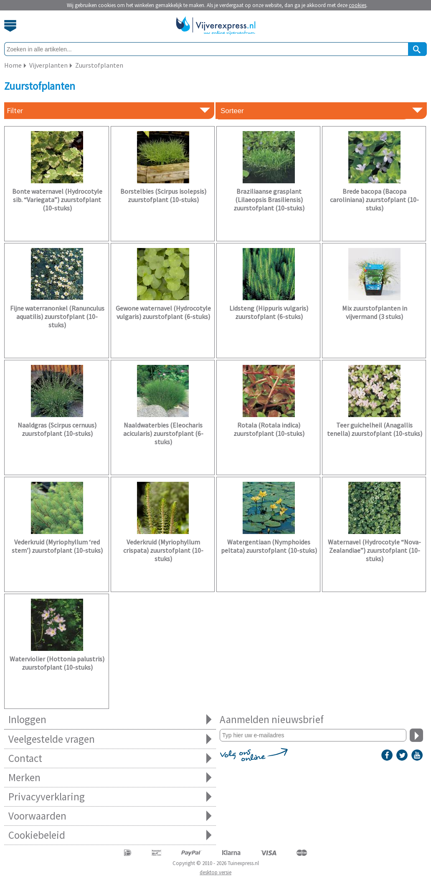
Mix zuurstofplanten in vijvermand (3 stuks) (374, 312)
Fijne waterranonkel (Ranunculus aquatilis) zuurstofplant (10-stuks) (57, 316)
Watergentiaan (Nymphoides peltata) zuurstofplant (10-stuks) (269, 546)
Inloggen (110, 719)
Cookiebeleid (110, 835)
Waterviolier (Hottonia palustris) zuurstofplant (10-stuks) (57, 663)
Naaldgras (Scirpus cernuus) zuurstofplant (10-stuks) (57, 429)
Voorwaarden (110, 816)
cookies (357, 5)
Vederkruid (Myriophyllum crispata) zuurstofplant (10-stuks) (163, 550)
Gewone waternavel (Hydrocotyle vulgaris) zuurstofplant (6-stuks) (163, 312)
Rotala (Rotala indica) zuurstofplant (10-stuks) (268, 429)
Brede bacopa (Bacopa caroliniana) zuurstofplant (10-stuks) (374, 199)
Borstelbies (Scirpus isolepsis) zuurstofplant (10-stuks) (163, 195)
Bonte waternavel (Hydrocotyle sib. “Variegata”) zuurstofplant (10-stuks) (57, 199)
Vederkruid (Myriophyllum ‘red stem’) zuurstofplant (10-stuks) (57, 546)
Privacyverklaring (110, 796)
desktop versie (215, 872)
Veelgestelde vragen (110, 739)
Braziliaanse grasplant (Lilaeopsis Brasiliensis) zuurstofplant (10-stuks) (268, 199)
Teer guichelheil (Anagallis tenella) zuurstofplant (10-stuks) (374, 429)
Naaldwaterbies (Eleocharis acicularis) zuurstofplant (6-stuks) (163, 433)
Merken (110, 777)
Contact (110, 758)
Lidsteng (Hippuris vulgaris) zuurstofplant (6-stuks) (268, 312)
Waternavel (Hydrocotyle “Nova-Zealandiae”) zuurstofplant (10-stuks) (374, 550)
